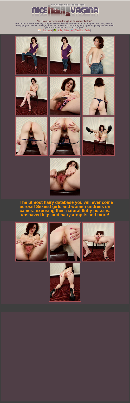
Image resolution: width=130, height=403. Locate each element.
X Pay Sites (61, 30)
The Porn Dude (80, 30)
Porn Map (45, 30)
